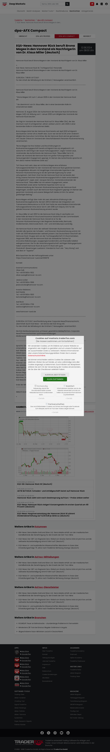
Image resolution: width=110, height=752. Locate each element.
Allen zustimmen (55, 379)
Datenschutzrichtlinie (36, 355)
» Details (41, 398)
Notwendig (42, 386)
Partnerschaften (56, 404)
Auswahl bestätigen (55, 374)
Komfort (70, 386)
